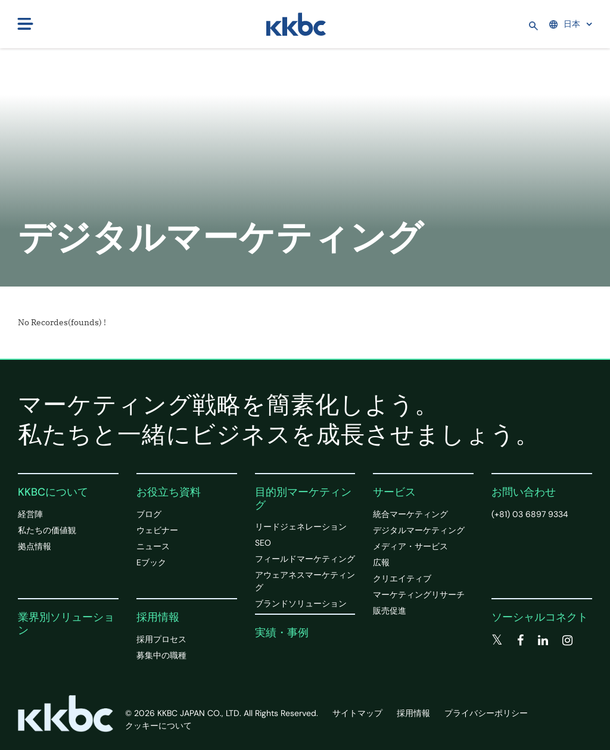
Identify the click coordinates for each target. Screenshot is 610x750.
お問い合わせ (523, 492)
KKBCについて (53, 492)
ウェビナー (157, 530)
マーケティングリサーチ (419, 594)
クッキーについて (158, 725)
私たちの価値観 (47, 530)
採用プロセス (161, 639)
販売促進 (389, 610)
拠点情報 (34, 546)
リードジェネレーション (301, 526)
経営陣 (30, 514)
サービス (394, 492)
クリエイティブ (402, 578)
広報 (381, 562)
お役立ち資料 (168, 492)
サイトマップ (357, 713)
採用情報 (157, 617)
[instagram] (567, 640)
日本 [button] (564, 23)
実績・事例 (282, 632)
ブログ (148, 514)
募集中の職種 (161, 655)
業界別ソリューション (66, 623)
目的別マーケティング (303, 498)
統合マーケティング (410, 514)
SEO (263, 542)
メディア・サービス (410, 546)
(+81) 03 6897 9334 (529, 514)
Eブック (151, 562)
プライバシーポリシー (486, 713)
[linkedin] (543, 640)
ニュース (153, 546)
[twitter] (497, 640)
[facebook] (520, 640)
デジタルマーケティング (419, 530)
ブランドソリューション (301, 603)
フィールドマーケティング (305, 558)
